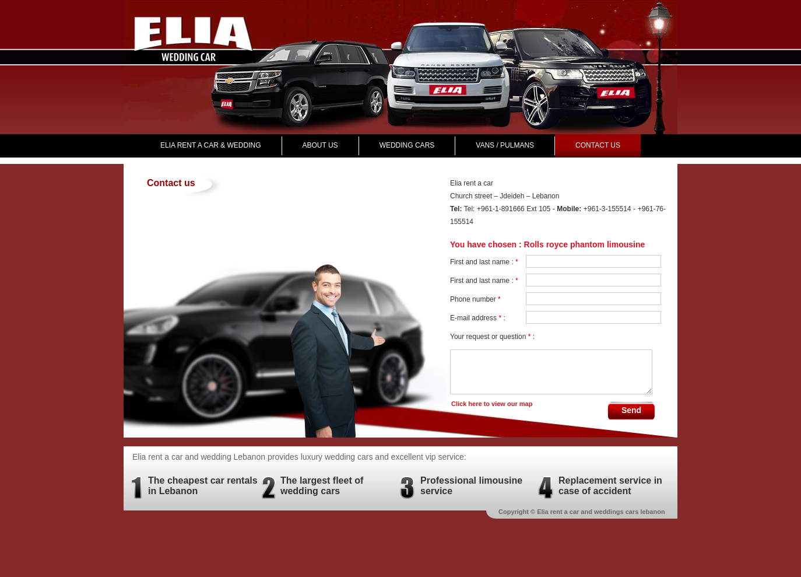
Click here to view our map (491, 403)
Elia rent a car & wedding (210, 145)
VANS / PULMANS (505, 145)
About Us (320, 145)
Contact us (597, 145)
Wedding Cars (407, 145)
